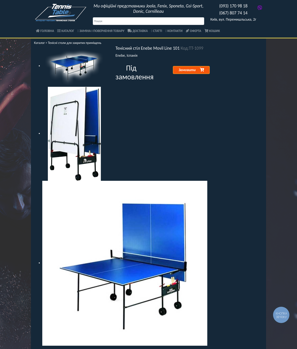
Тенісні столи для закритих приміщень (74, 43)
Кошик (212, 31)
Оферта (193, 31)
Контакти (174, 31)
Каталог (65, 31)
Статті (156, 31)
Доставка (138, 31)
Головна (45, 31)
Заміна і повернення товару (101, 31)
